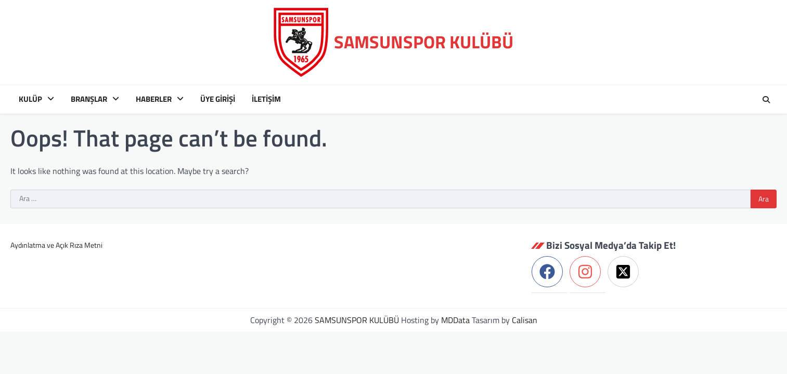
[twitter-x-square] (625, 271)
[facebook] (549, 271)
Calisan (524, 320)
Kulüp (30, 99)
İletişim (266, 99)
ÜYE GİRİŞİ (217, 99)
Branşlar (89, 99)
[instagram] (587, 271)
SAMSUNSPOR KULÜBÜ (423, 42)
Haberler (154, 99)
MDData (455, 320)
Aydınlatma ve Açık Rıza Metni (56, 244)
